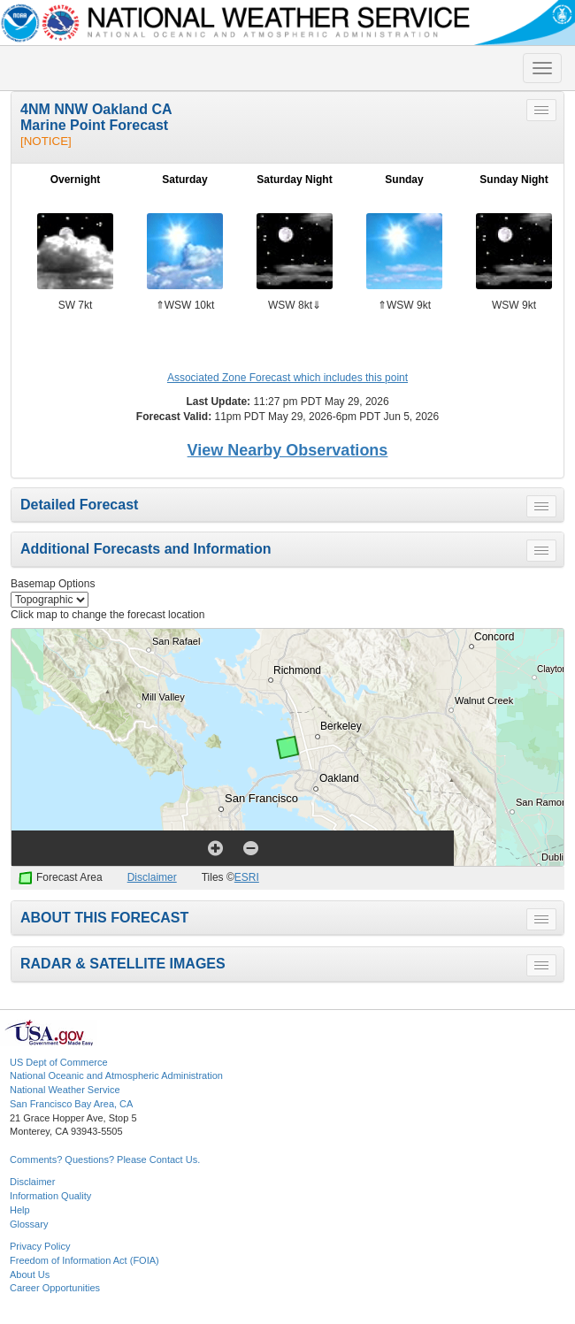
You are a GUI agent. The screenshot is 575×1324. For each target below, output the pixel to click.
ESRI (246, 877)
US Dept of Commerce (59, 1062)
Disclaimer (152, 877)
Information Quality (50, 1195)
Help (20, 1210)
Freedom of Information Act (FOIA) (84, 1260)
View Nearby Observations (288, 450)
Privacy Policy (40, 1246)
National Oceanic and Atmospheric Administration (116, 1075)
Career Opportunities (55, 1287)
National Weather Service (65, 1089)
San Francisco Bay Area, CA (71, 1103)
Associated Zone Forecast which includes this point (287, 377)
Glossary (29, 1224)
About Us (30, 1274)
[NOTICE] (46, 141)
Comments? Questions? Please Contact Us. (105, 1159)
